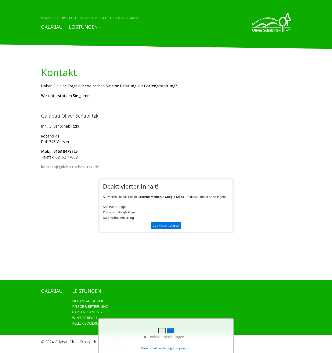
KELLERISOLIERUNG (88, 323)
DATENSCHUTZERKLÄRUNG (120, 18)
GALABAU (52, 27)
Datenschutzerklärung (118, 218)
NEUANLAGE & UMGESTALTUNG (90, 301)
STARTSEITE (50, 18)
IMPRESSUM (88, 18)
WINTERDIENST (85, 317)
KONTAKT (69, 18)
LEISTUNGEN (85, 27)
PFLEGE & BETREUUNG (90, 306)
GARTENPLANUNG (87, 312)
